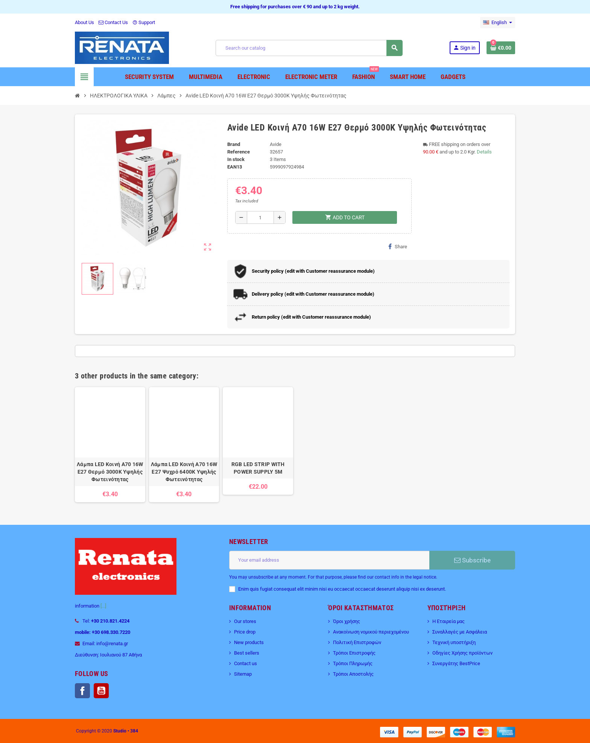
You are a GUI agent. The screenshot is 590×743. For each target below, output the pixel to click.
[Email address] (329, 560)
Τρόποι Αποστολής (353, 674)
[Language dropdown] (497, 22)
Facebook (82, 690)
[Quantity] (260, 217)
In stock (236, 159)
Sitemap (243, 674)
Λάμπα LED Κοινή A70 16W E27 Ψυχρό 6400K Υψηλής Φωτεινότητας (184, 471)
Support (143, 22)
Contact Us (113, 22)
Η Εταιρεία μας (448, 621)
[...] (103, 606)
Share (397, 246)
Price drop (244, 632)
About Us (84, 22)
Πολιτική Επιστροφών (357, 642)
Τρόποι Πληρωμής (353, 663)
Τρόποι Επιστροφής (354, 653)
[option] (110, 444)
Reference (238, 152)
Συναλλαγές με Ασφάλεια (459, 632)
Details (484, 152)
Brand (233, 144)
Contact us (245, 663)
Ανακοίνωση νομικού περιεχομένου (371, 632)
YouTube (101, 690)
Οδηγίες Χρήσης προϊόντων (462, 653)
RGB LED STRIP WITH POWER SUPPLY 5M (258, 468)
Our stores (245, 621)
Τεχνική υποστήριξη (454, 642)
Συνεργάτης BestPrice (456, 663)
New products (249, 642)
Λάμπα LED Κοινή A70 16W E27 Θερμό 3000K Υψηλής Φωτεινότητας (110, 471)
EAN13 (234, 167)
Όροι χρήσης (346, 621)
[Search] (309, 48)
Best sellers (246, 653)
